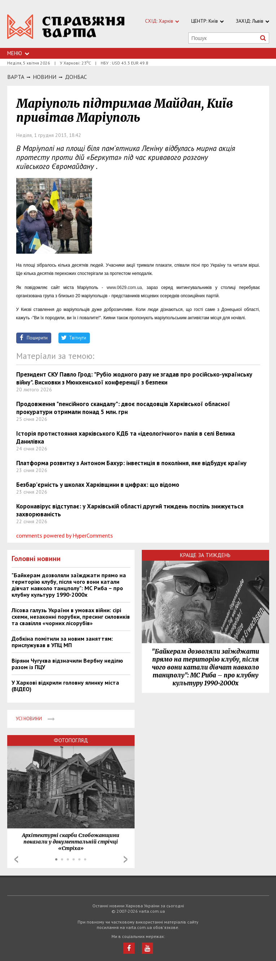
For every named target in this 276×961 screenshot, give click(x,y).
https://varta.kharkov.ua (66, 27)
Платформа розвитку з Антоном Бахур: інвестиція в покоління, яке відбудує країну (131, 463)
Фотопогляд (71, 740)
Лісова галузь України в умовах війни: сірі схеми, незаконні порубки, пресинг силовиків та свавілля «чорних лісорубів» (71, 616)
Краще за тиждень (205, 555)
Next (125, 859)
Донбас (76, 76)
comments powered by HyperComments (64, 535)
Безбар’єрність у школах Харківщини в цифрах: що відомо (97, 485)
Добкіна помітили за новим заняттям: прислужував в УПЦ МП (62, 642)
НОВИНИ (44, 76)
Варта (15, 76)
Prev (16, 859)
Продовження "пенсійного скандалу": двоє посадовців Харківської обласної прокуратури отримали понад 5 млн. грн (123, 408)
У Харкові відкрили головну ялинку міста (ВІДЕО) (65, 686)
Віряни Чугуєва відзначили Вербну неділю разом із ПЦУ (67, 664)
